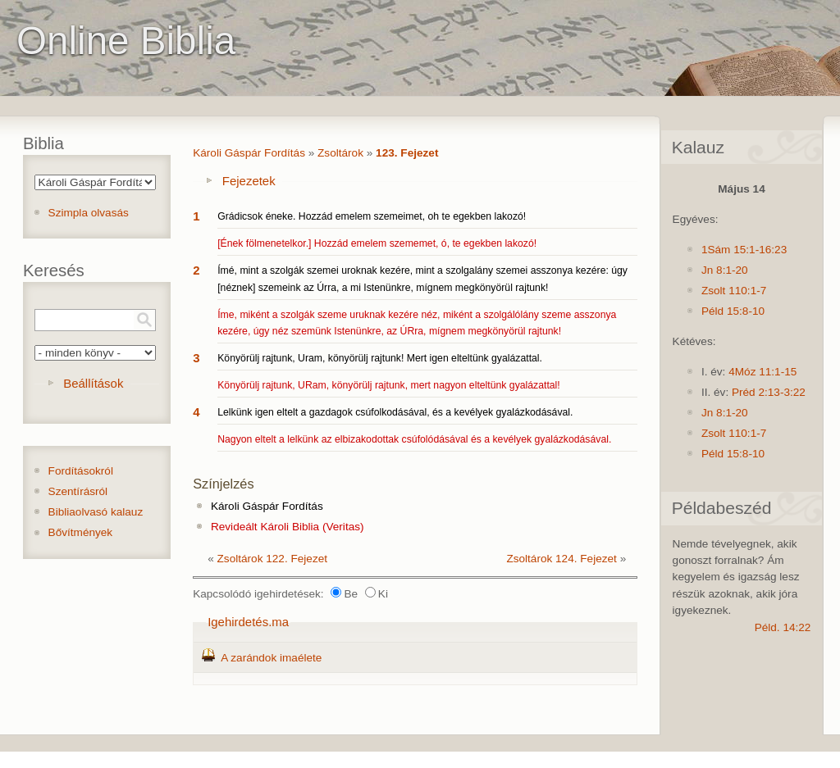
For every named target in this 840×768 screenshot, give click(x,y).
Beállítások (93, 383)
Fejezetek (249, 181)
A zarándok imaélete (271, 658)
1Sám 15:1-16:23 (744, 249)
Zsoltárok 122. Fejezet (272, 558)
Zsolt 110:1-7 (733, 290)
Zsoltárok (340, 153)
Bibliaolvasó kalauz (96, 512)
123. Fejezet (407, 153)
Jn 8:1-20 (724, 270)
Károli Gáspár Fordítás (249, 153)
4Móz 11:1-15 (762, 372)
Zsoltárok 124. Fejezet (561, 558)
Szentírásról (78, 491)
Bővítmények (80, 532)
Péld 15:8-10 (733, 311)
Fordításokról (80, 471)
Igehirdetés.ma (248, 622)
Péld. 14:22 (783, 627)
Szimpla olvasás (88, 213)
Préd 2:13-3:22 (769, 392)
